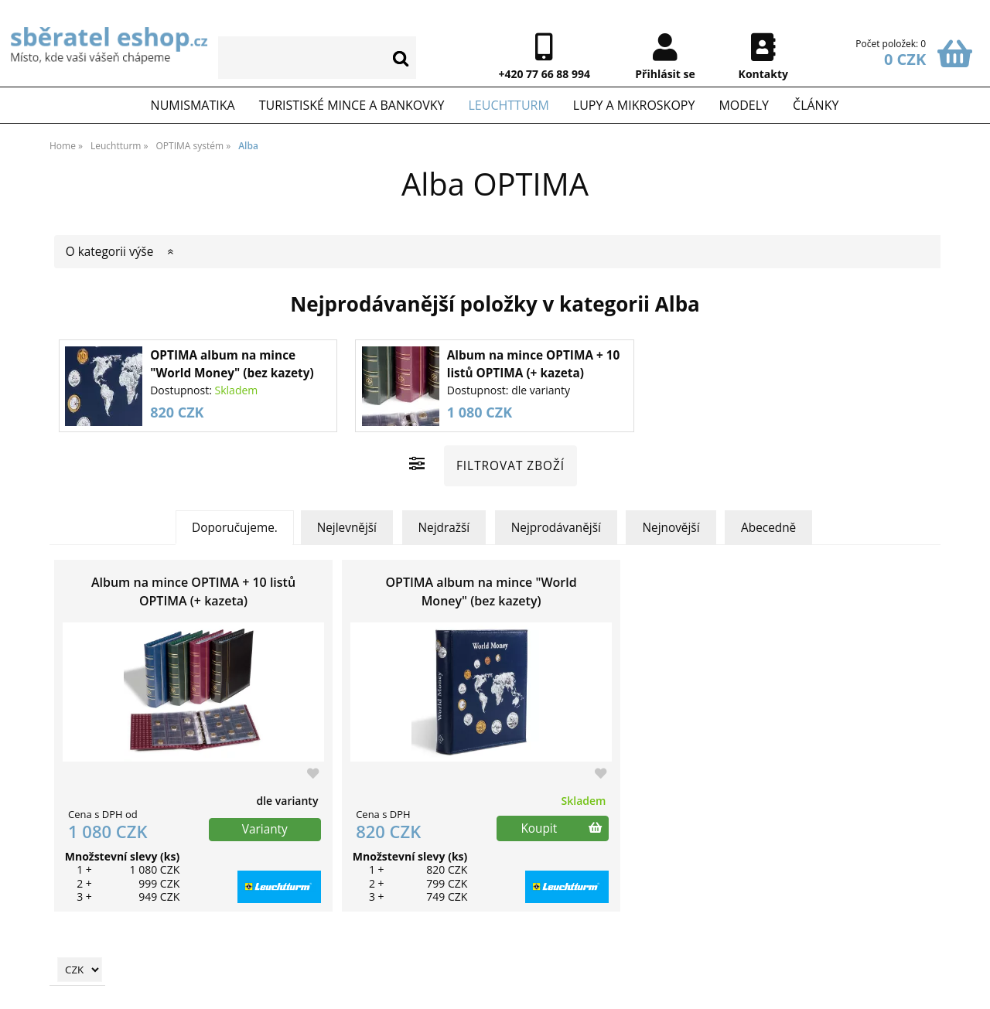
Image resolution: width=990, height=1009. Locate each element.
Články (815, 105)
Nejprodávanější (556, 528)
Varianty (265, 829)
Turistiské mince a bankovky (352, 105)
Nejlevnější (347, 528)
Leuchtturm (508, 105)
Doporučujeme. (235, 528)
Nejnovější (670, 528)
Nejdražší (444, 528)
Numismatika (193, 105)
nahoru (966, 985)
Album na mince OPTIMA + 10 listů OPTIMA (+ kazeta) (193, 591)
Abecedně (768, 528)
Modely (744, 105)
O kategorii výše (110, 252)
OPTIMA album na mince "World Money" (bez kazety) (481, 591)
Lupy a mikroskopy (634, 105)
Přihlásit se (665, 73)
